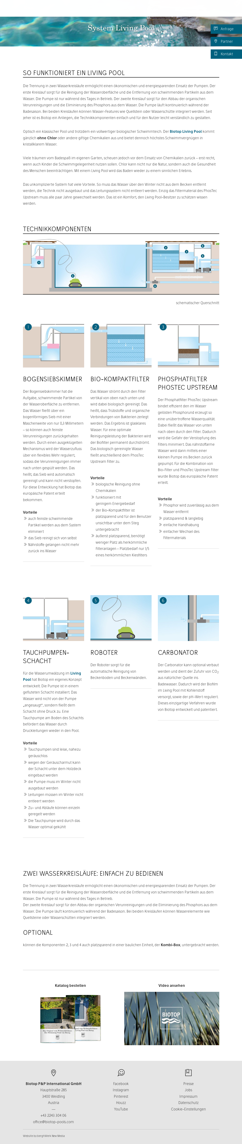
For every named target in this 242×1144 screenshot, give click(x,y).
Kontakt (223, 53)
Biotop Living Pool (186, 131)
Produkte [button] (97, 10)
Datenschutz (188, 1102)
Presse (188, 1083)
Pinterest (121, 1096)
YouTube (121, 1109)
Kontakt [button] (172, 10)
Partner (223, 41)
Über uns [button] (123, 10)
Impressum (188, 1096)
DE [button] (209, 10)
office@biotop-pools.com (53, 1122)
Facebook (121, 1083)
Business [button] (148, 10)
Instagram (121, 1090)
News (191, 10)
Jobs (188, 1090)
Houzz (121, 1102)
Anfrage (224, 28)
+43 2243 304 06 (53, 1115)
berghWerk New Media (51, 1136)
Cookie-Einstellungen (188, 1109)
